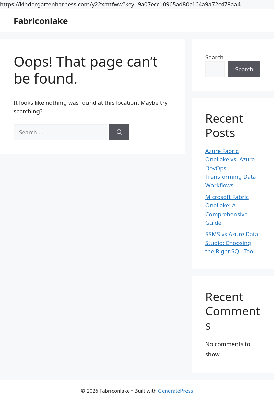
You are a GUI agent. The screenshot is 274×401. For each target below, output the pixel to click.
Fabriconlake (41, 20)
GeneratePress (175, 390)
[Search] (119, 132)
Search (214, 57)
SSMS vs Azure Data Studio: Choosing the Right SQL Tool (231, 242)
